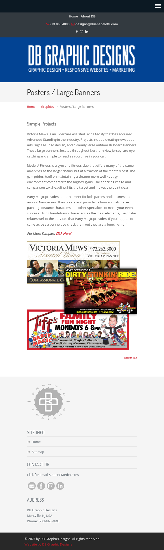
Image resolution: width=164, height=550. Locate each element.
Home (73, 16)
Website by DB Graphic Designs (48, 544)
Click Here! (63, 233)
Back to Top (130, 358)
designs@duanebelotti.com (97, 24)
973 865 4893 (60, 24)
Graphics (47, 107)
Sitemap (38, 451)
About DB (88, 16)
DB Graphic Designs (82, 57)
